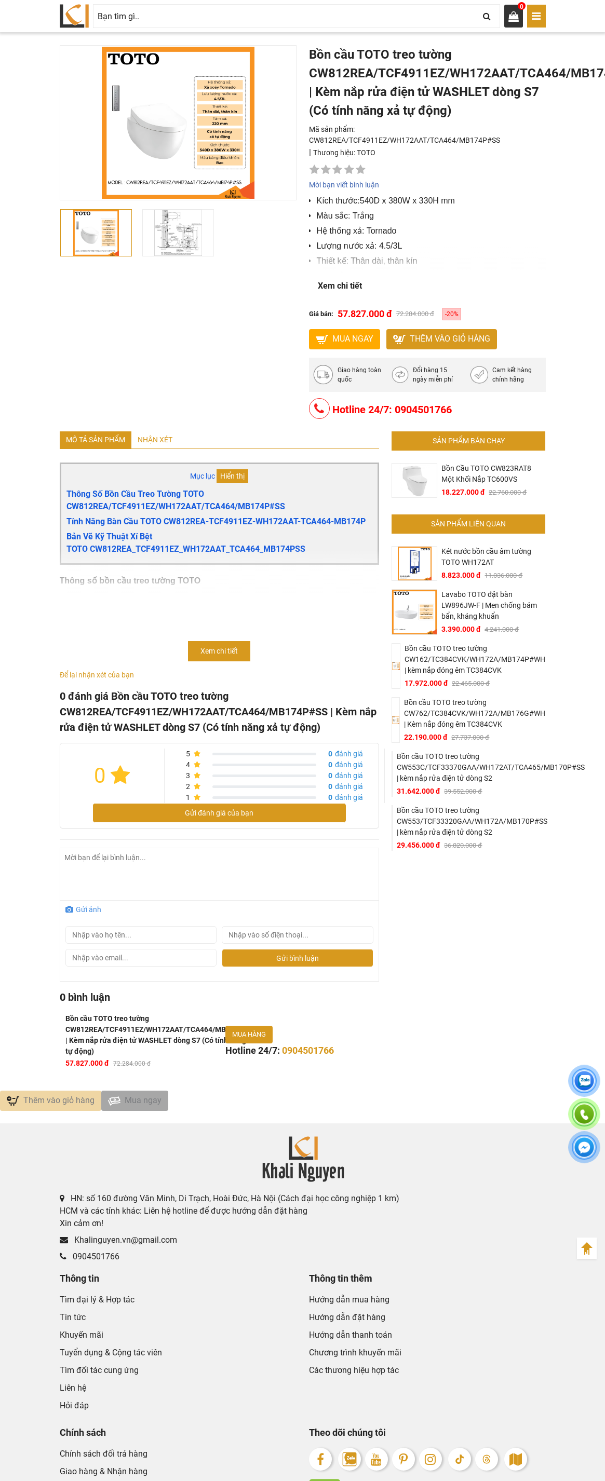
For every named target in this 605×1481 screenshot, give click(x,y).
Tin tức (73, 1322)
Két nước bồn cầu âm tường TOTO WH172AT (486, 558)
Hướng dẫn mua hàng (349, 1305)
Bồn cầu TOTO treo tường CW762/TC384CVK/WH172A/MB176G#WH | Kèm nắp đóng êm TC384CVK (474, 715)
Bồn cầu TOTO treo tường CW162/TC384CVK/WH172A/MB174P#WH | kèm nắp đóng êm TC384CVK (475, 661)
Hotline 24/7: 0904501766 (380, 410)
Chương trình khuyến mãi (355, 1358)
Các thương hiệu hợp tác (354, 1375)
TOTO (366, 152)
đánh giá (345, 756)
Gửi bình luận (297, 960)
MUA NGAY (344, 339)
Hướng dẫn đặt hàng (347, 1322)
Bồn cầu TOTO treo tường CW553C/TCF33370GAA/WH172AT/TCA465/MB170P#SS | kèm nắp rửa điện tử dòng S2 (491, 769)
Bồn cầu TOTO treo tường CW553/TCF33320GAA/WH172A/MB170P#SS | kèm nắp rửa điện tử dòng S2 (472, 823)
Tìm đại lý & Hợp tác (97, 1305)
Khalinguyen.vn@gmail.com (118, 1245)
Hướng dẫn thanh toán (350, 1340)
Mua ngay (135, 1103)
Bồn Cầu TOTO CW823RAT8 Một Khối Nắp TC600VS (486, 475)
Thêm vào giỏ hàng (441, 339)
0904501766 (89, 1262)
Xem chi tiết (340, 286)
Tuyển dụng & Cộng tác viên (111, 1358)
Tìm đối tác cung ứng (99, 1375)
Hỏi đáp (74, 1411)
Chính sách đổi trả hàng (103, 1459)
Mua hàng (249, 1037)
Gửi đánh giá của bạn (219, 815)
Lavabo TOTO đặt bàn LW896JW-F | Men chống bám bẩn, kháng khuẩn (489, 607)
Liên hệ (73, 1393)
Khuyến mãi (81, 1340)
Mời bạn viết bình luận (344, 185)
